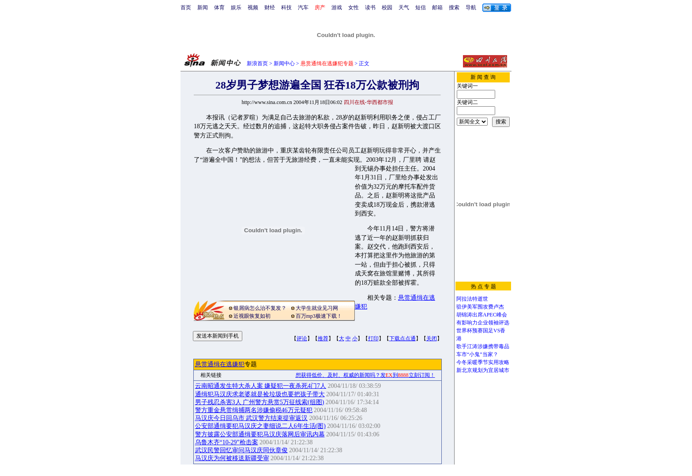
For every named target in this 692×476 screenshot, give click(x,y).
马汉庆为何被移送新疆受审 (232, 458)
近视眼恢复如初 (252, 316)
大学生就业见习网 (317, 308)
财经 (269, 7)
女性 (353, 7)
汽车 (303, 7)
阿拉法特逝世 (472, 299)
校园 (387, 7)
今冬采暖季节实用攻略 (482, 362)
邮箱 (437, 7)
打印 (373, 338)
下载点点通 (402, 338)
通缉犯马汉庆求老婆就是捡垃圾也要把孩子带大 (260, 394)
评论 (302, 338)
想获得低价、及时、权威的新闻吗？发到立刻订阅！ (365, 375)
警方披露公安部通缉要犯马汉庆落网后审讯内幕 (260, 434)
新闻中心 (284, 63)
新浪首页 (257, 63)
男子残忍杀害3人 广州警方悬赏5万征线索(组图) (259, 402)
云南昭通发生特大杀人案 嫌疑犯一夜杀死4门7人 (261, 386)
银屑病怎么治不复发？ (259, 308)
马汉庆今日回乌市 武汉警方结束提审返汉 (251, 418)
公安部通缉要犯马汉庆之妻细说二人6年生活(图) (260, 426)
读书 (370, 7)
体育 (219, 7)
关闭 (431, 338)
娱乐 (236, 7)
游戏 (336, 7)
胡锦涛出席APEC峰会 (481, 315)
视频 (253, 7)
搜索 (454, 7)
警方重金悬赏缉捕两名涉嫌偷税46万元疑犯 (253, 410)
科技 (286, 7)
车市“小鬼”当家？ (477, 354)
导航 (471, 7)
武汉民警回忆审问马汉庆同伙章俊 (241, 450)
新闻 (202, 7)
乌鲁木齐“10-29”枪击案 (226, 442)
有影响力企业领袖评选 (482, 323)
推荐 (323, 338)
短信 (420, 7)
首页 (186, 7)
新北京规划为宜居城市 (482, 370)
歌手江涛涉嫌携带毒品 (482, 346)
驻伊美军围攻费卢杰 (480, 307)
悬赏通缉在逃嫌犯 (219, 364)
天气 (404, 7)
